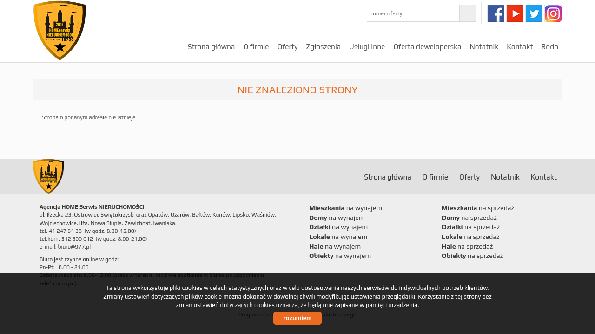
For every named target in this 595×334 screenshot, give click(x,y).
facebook (495, 13)
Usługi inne (367, 46)
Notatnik (483, 46)
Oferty (288, 46)
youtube (514, 13)
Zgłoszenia (323, 46)
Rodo (550, 46)
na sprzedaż (478, 208)
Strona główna (211, 46)
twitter (533, 13)
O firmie (256, 46)
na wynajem (345, 208)
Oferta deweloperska (427, 46)
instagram (553, 13)
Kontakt (520, 46)
